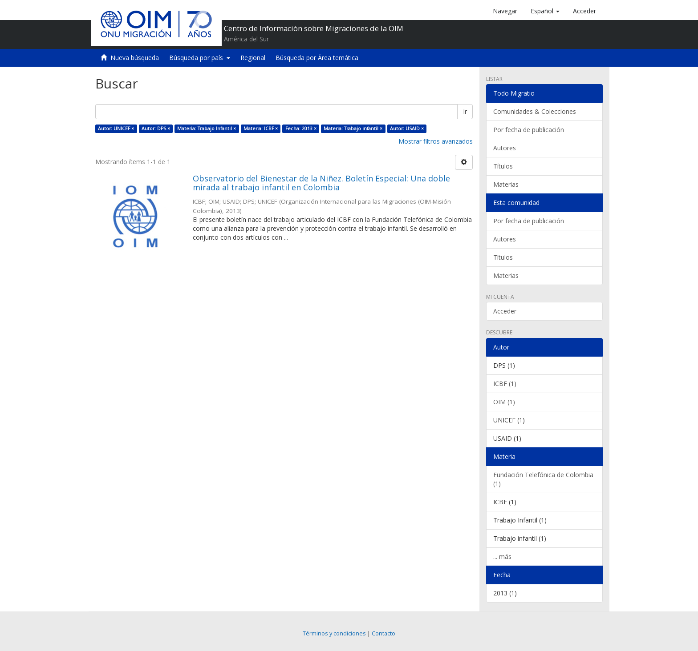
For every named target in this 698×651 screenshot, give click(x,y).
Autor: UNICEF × (116, 128)
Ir (465, 111)
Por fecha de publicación (528, 129)
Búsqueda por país (199, 57)
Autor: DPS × (156, 128)
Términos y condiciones (334, 633)
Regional (252, 57)
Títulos (503, 166)
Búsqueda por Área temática (317, 57)
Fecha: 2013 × (301, 128)
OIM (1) (504, 402)
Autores (504, 148)
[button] (545, 11)
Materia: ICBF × (260, 128)
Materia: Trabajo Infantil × (206, 128)
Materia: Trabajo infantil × (353, 128)
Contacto (383, 633)
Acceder (504, 311)
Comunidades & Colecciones (534, 111)
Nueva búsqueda (134, 57)
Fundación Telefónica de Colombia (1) (543, 479)
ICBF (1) (504, 383)
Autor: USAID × (407, 128)
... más (502, 556)
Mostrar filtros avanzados (435, 141)
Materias (506, 184)
